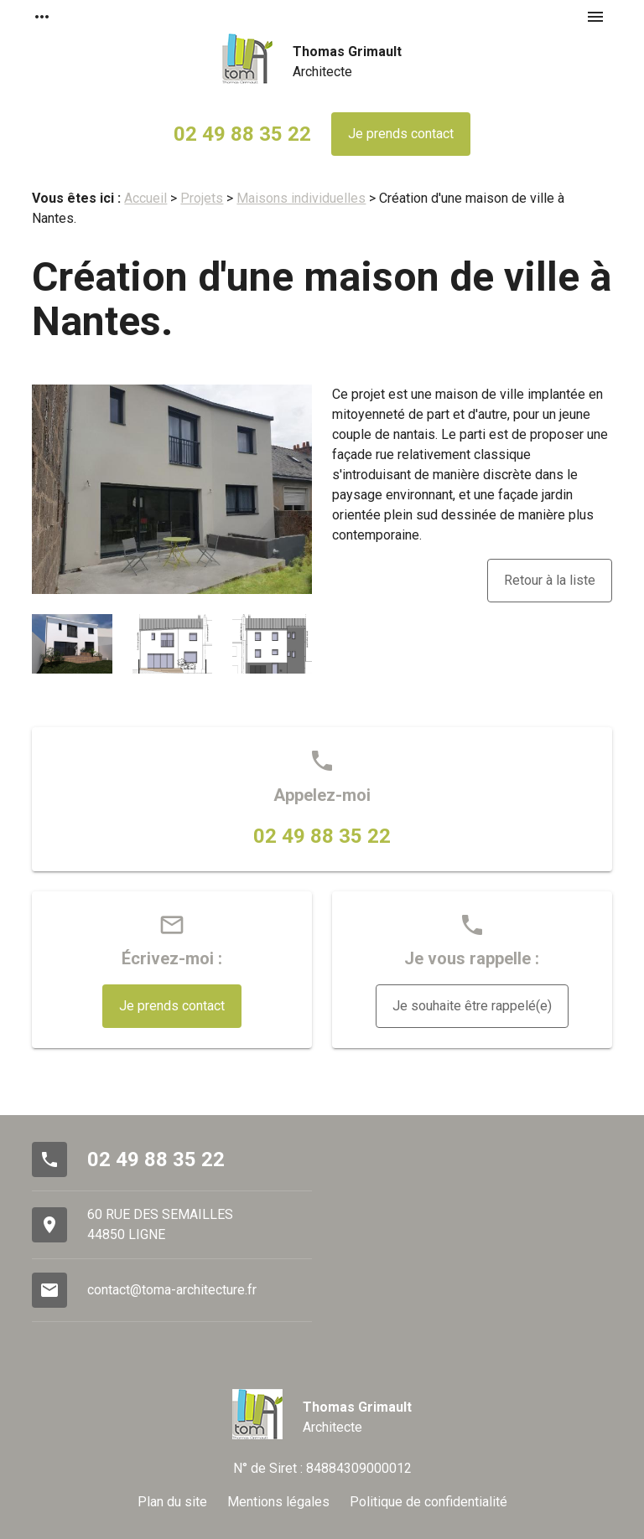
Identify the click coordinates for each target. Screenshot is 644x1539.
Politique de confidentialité (428, 1502)
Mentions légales (278, 1502)
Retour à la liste (549, 580)
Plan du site (172, 1502)
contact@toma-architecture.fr (172, 1290)
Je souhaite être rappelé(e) (472, 1006)
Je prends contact (401, 134)
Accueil (145, 198)
